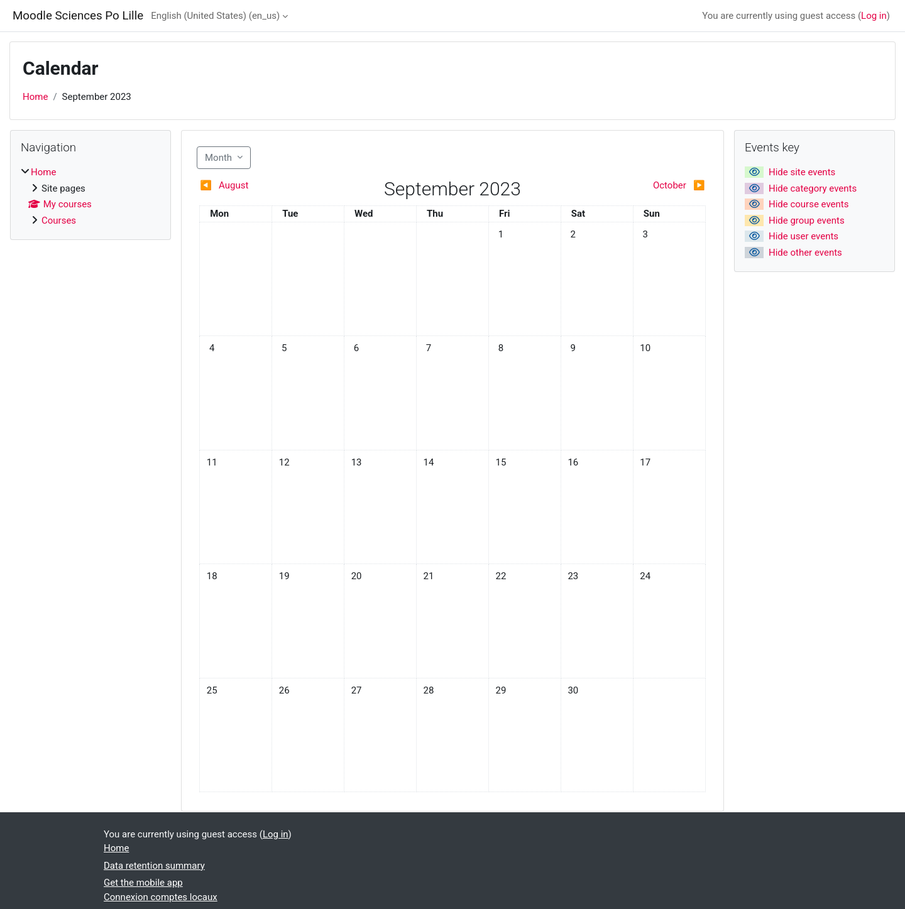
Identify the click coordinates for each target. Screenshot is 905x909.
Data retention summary (154, 865)
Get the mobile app (143, 882)
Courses (58, 220)
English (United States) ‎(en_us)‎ (215, 15)
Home (35, 96)
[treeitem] (90, 196)
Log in (874, 15)
